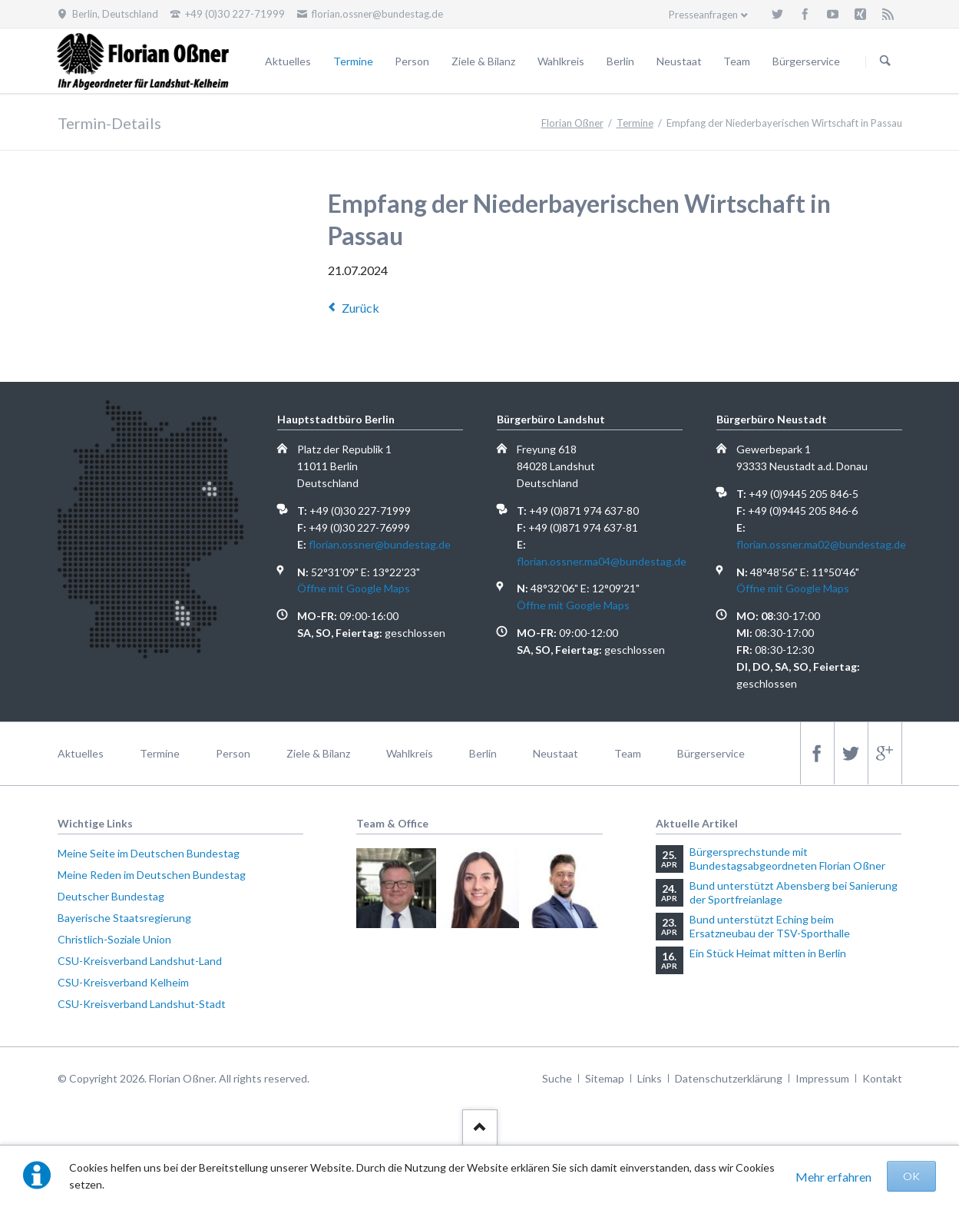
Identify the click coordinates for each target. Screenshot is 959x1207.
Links (649, 1078)
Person (412, 61)
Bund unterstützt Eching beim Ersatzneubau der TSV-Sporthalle (769, 926)
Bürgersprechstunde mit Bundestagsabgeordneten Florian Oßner (787, 858)
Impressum (822, 1078)
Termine (353, 61)
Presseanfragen (703, 14)
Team (736, 61)
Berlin (620, 61)
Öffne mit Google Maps (353, 588)
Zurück (360, 307)
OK (911, 1175)
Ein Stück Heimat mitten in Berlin (767, 953)
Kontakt (882, 1078)
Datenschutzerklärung (728, 1078)
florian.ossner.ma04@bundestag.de (601, 561)
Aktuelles (288, 61)
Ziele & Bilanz (483, 61)
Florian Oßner (572, 123)
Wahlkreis (560, 61)
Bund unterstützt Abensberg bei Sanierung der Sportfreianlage (793, 892)
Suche (557, 1078)
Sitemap (604, 1078)
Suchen (885, 61)
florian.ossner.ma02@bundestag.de (821, 544)
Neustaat (679, 61)
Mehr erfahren (833, 1176)
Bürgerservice (806, 61)
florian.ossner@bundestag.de (380, 544)
